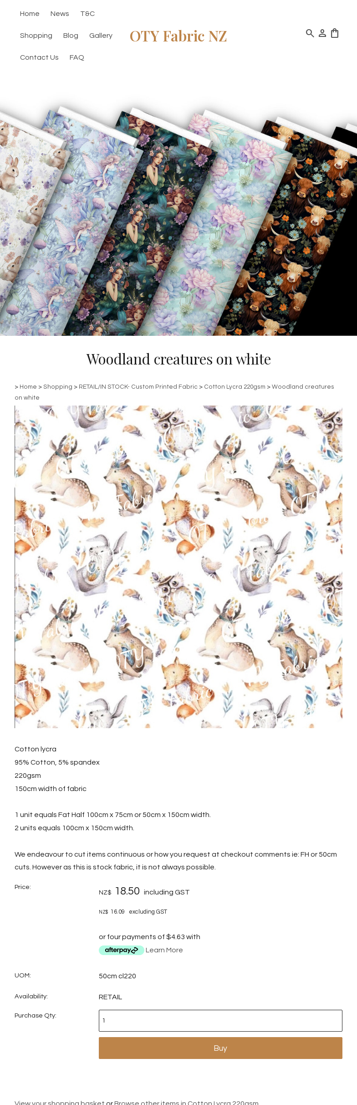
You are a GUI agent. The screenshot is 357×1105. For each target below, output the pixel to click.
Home (30, 13)
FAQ (77, 57)
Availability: (31, 996)
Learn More (164, 950)
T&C (87, 13)
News (60, 13)
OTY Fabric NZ (178, 35)
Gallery (100, 35)
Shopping (36, 35)
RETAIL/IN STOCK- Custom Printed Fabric (138, 387)
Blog (70, 35)
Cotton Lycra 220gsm (234, 387)
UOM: (23, 975)
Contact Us (39, 57)
